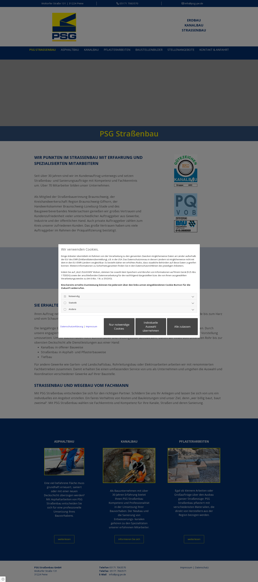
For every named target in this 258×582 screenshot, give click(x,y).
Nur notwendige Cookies (119, 326)
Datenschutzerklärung (71, 326)
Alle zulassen (182, 326)
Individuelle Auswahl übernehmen (151, 326)
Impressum (91, 326)
